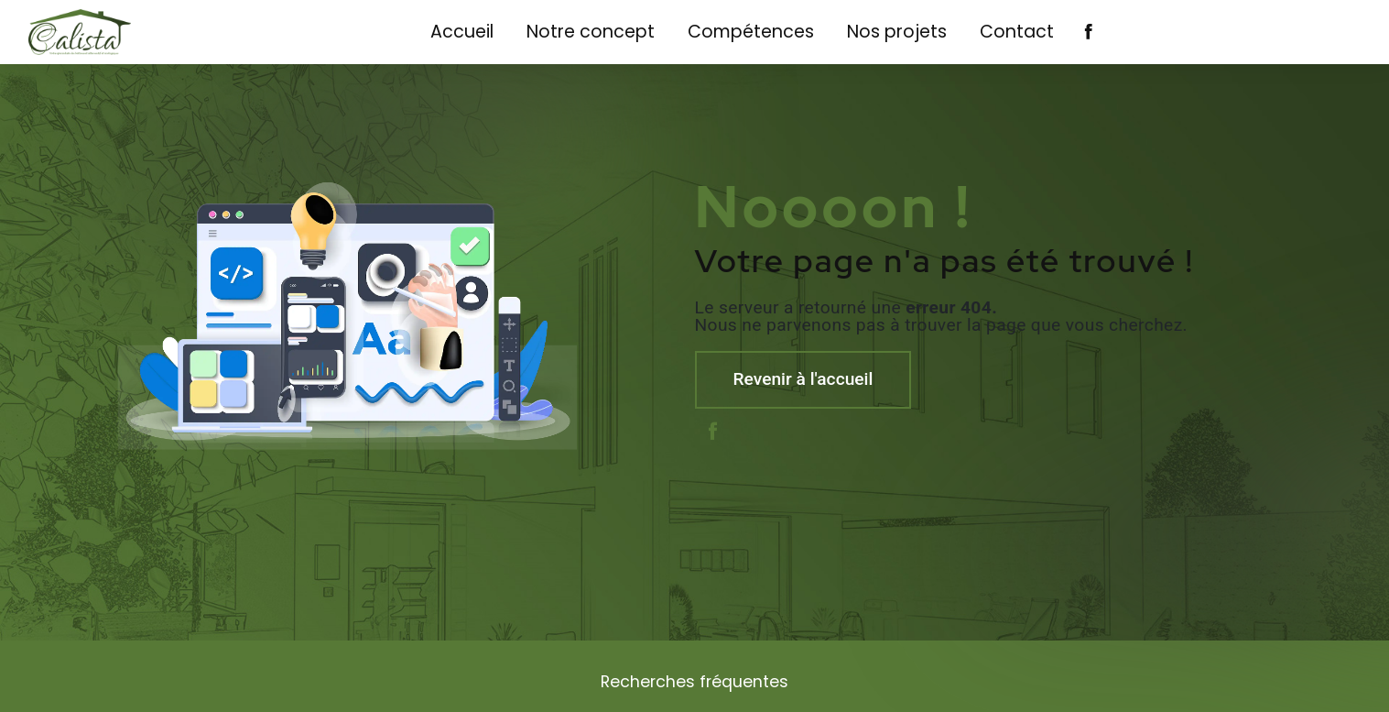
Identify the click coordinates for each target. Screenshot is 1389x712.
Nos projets (897, 31)
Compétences (751, 31)
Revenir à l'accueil (803, 378)
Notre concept (590, 31)
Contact (1017, 31)
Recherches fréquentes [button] (694, 682)
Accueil (462, 31)
